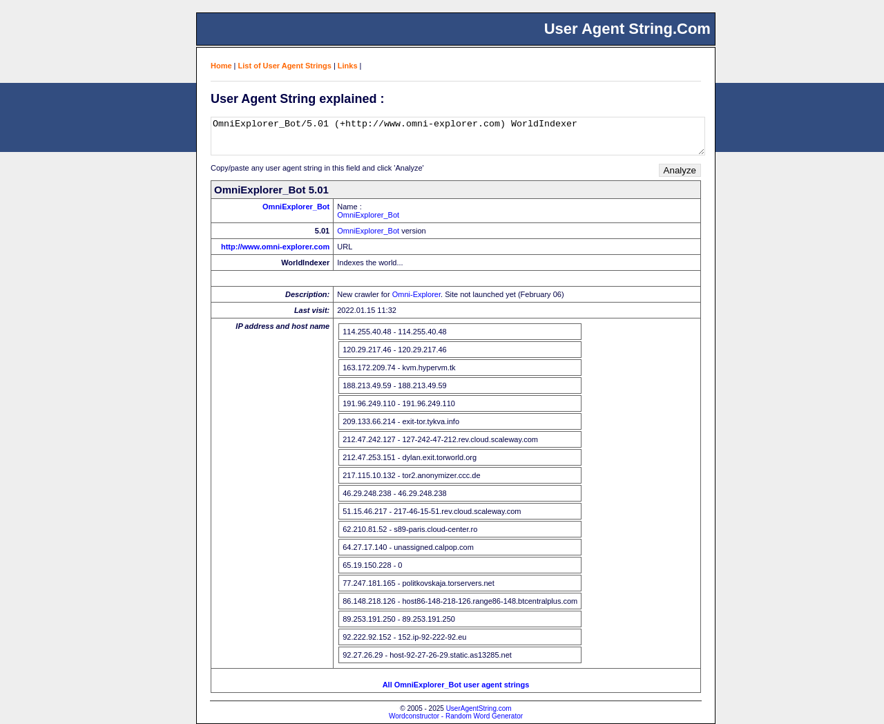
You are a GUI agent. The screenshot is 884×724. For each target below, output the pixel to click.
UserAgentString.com (479, 708)
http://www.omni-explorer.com (275, 246)
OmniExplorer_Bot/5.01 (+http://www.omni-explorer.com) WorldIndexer (458, 136)
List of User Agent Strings (285, 65)
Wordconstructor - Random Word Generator (456, 716)
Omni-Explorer (416, 294)
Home (221, 65)
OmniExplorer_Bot (295, 206)
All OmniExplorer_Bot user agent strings (456, 684)
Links (348, 65)
